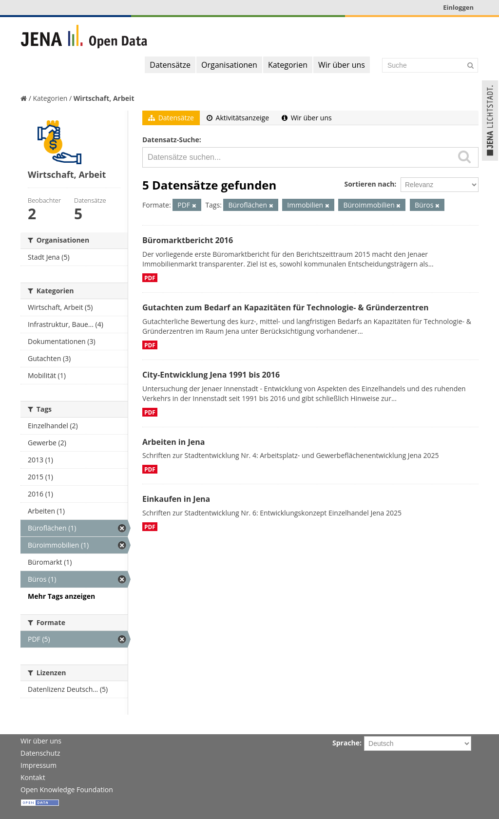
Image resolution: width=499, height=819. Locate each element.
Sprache (346, 742)
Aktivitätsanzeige (238, 117)
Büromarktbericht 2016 (187, 240)
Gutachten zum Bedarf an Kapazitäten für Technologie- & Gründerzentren (285, 307)
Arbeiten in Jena (173, 442)
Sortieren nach (369, 184)
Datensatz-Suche (170, 139)
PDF (149, 278)
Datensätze (170, 64)
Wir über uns (341, 64)
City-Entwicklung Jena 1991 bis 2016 (211, 374)
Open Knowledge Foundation (66, 789)
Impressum (38, 765)
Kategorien (287, 64)
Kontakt (32, 777)
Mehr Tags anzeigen (61, 596)
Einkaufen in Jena (176, 499)
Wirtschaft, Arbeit (104, 98)
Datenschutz (40, 753)
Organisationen (229, 64)
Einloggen (458, 7)
